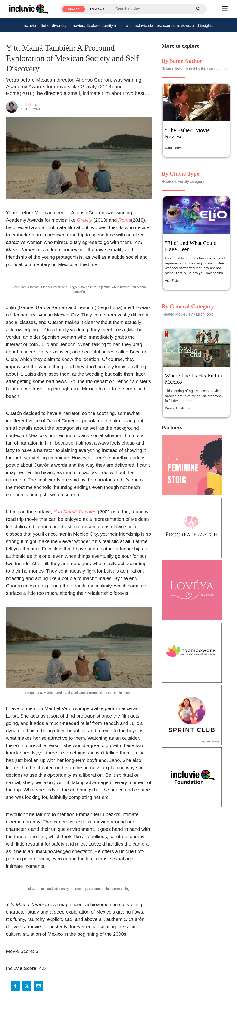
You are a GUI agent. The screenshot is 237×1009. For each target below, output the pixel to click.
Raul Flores (28, 105)
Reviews (97, 9)
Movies (74, 9)
